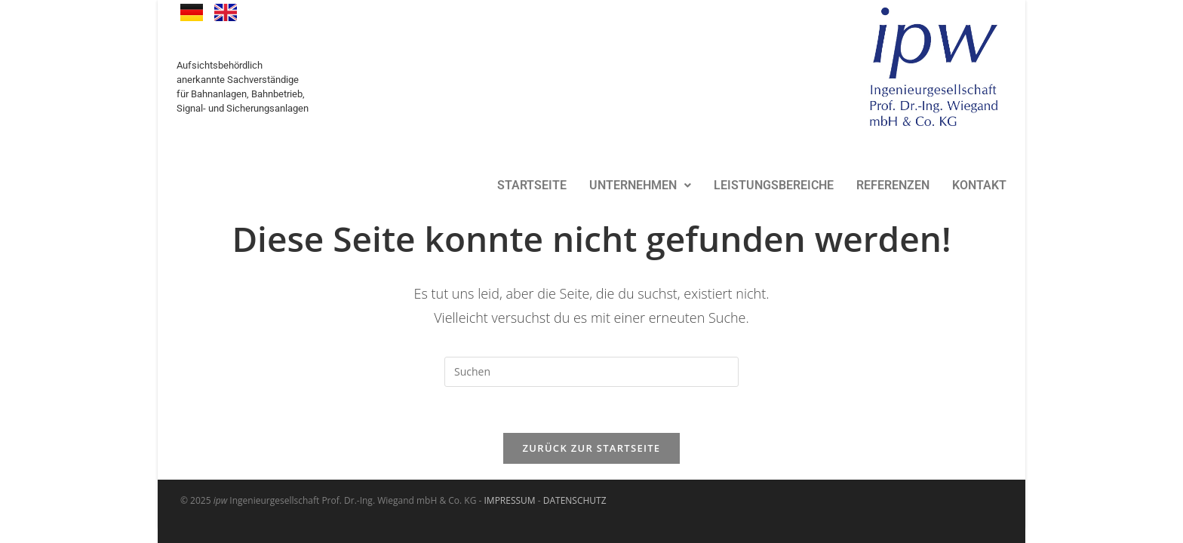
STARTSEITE (532, 185)
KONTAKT (979, 185)
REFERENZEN (893, 185)
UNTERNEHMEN (640, 185)
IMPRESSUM (510, 500)
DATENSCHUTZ (575, 500)
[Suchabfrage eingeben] (591, 372)
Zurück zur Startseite (592, 448)
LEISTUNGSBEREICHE (774, 185)
